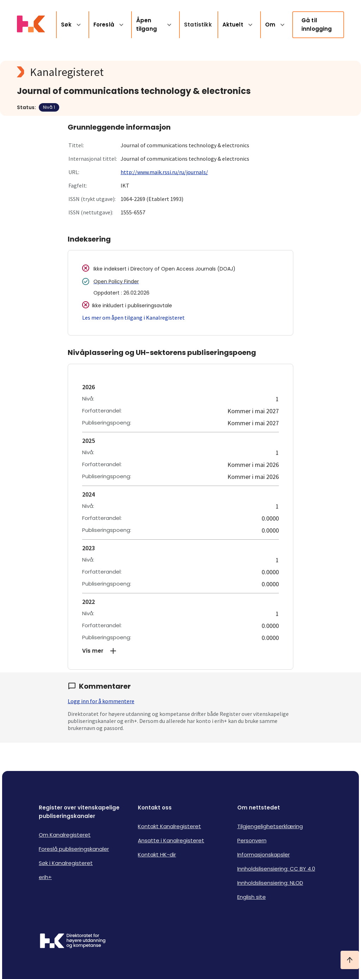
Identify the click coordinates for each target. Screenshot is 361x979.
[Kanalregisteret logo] (158, 72)
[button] (180, 651)
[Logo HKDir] (72, 941)
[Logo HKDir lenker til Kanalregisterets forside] (31, 25)
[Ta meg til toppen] (350, 960)
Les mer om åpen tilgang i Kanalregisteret (133, 317)
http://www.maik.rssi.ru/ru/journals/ (164, 172)
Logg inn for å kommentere (101, 701)
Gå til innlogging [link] (316, 24)
